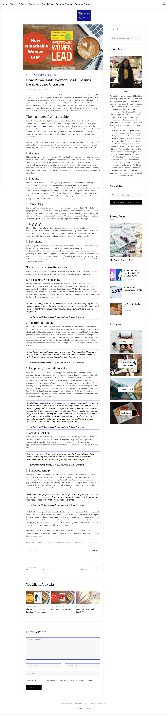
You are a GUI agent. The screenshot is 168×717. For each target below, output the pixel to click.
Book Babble (47, 4)
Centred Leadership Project (41, 126)
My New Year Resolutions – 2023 (133, 288)
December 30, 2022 (130, 310)
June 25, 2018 (80, 609)
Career (29, 75)
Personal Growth (83, 4)
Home (4, 4)
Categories (34, 4)
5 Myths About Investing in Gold (82, 568)
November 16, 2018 (57, 609)
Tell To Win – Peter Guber (62, 612)
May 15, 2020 (31, 89)
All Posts (22, 4)
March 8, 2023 (129, 280)
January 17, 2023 (129, 294)
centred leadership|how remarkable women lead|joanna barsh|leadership (64, 542)
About (12, 4)
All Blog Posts (126, 341)
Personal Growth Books (44, 75)
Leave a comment (43, 89)
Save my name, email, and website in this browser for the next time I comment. (61, 683)
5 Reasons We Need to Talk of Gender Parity (131, 273)
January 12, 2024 (115, 264)
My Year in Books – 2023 (121, 260)
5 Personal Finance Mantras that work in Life (43, 569)
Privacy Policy (84, 711)
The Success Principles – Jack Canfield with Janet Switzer (36, 614)
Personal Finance (64, 4)
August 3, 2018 (31, 609)
